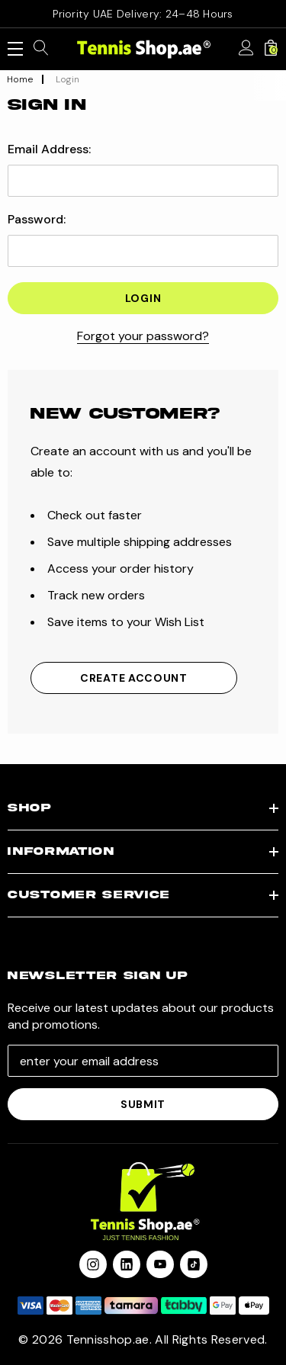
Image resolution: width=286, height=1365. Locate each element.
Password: (37, 219)
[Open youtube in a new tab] (160, 1264)
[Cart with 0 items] (270, 49)
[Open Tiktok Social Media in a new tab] (193, 1264)
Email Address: (49, 149)
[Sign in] (246, 49)
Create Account (134, 678)
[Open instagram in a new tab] (93, 1264)
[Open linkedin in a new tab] (126, 1264)
